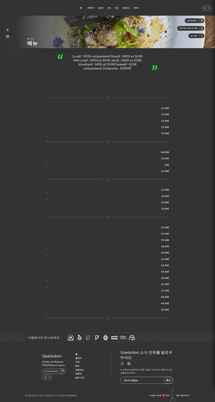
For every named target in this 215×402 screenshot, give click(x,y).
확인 (168, 380)
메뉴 (117, 8)
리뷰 (109, 8)
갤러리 (101, 8)
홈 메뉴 (30, 38)
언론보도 (126, 8)
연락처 (136, 8)
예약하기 (91, 8)
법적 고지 (79, 377)
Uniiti (187, 395)
